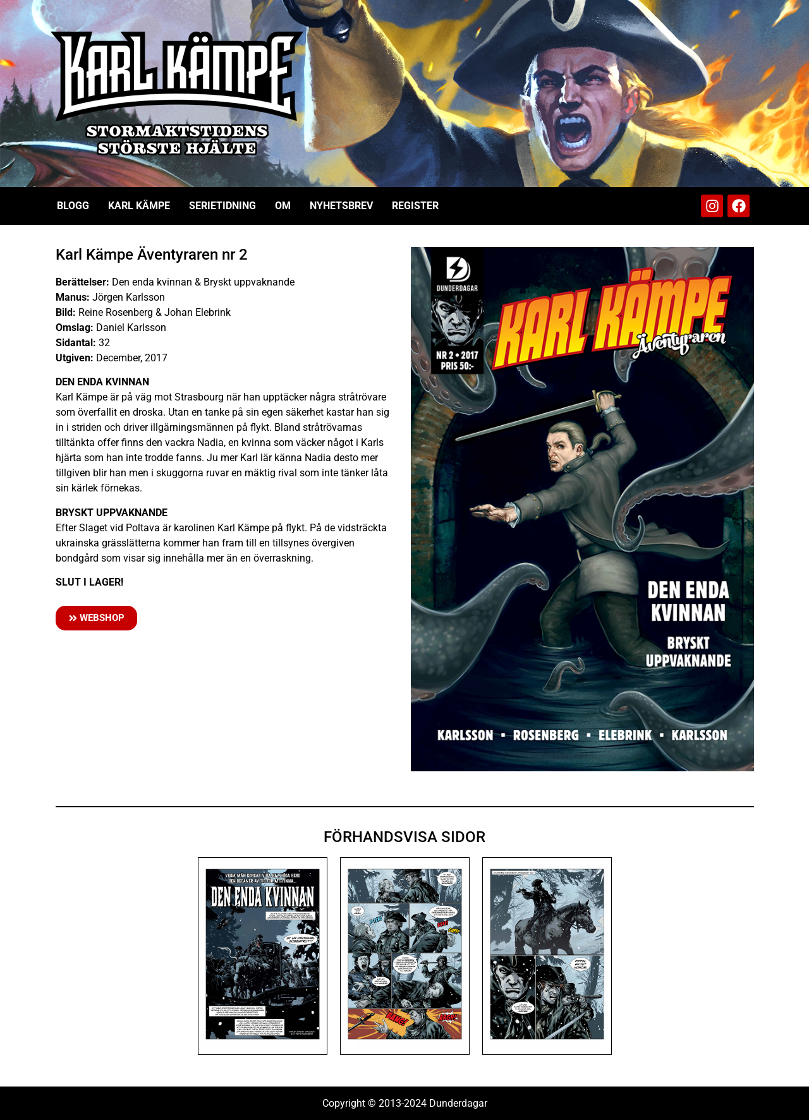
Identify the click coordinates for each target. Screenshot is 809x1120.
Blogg (73, 206)
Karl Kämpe (139, 206)
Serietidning (222, 206)
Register (415, 206)
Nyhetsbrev (341, 206)
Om (283, 206)
